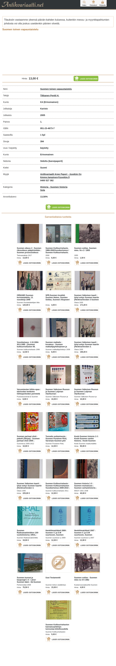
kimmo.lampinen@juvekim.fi (55, 177)
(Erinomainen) (51, 102)
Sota (42, 190)
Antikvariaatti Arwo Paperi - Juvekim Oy (61, 174)
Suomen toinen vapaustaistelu (56, 89)
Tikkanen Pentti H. (49, 95)
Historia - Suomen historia (53, 187)
